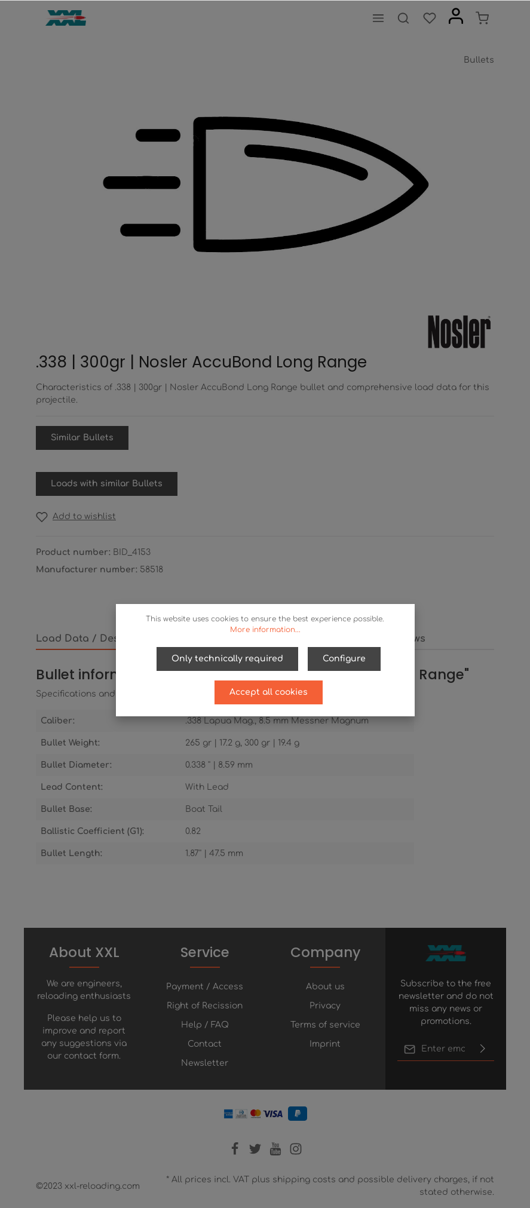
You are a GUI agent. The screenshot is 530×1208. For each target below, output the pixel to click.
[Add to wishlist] (76, 516)
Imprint (325, 1044)
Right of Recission (205, 1005)
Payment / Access (204, 986)
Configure (344, 658)
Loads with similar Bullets (107, 483)
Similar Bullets (82, 437)
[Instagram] (295, 1152)
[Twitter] (256, 1152)
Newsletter (204, 1063)
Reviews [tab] (406, 638)
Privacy (325, 1005)
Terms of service (325, 1024)
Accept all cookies (268, 692)
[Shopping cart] (482, 18)
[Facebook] (236, 1152)
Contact (205, 1044)
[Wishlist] (430, 18)
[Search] (403, 18)
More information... (265, 630)
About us (325, 986)
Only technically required (227, 658)
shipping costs (304, 1179)
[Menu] (378, 18)
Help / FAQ (205, 1024)
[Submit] (482, 1049)
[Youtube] (276, 1152)
